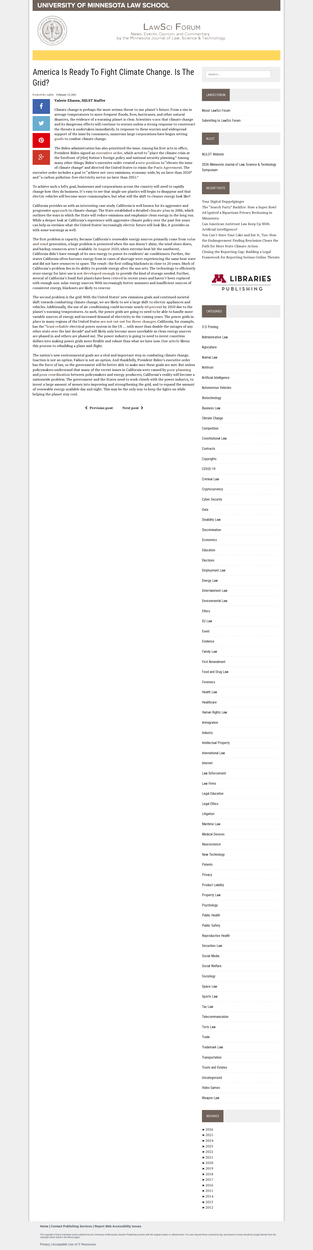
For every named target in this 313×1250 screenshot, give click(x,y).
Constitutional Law (214, 438)
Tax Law (207, 1007)
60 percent (153, 306)
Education (208, 550)
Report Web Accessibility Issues (118, 1226)
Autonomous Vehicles (216, 388)
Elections (208, 560)
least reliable (57, 326)
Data (205, 510)
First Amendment (213, 662)
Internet (207, 763)
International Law (213, 753)
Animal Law (209, 357)
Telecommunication (215, 1017)
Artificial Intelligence (216, 378)
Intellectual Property (216, 743)
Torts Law (209, 1027)
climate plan (159, 210)
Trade (206, 1037)
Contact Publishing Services (71, 1226)
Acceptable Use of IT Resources (74, 1244)
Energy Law (210, 581)
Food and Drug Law (215, 672)
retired (117, 278)
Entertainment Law (214, 591)
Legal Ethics (210, 804)
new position (149, 162)
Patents (207, 864)
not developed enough (96, 273)
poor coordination (54, 374)
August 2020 (108, 248)
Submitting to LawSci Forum (221, 120)
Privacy (207, 875)
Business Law (211, 408)
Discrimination (211, 530)
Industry (207, 733)
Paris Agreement (168, 167)
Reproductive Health (216, 936)
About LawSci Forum (216, 110)
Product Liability (213, 885)
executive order (109, 152)
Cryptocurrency (212, 489)
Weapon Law (210, 1098)
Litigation (208, 814)
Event (206, 631)
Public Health (211, 915)
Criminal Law (210, 479)
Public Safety (211, 925)
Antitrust (207, 367)
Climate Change (212, 418)
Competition (210, 428)
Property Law (211, 895)
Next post (132, 407)
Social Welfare (211, 966)
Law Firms (209, 783)
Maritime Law (211, 824)
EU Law (207, 621)
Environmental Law (214, 601)
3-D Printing (210, 327)
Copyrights (209, 459)
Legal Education (212, 793)
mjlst (50, 94)
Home (44, 1226)
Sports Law (210, 996)
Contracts (208, 449)
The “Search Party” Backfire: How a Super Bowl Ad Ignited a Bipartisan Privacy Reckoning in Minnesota (239, 213)
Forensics (208, 682)
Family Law (209, 651)
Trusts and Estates (214, 1067)
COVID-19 (208, 469)
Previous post (99, 407)
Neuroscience (211, 844)
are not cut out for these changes (128, 321)
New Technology (213, 854)
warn (156, 119)
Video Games (211, 1088)
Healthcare (209, 702)
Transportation (211, 1057)
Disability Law (211, 520)
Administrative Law (215, 337)
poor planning (179, 369)
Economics (209, 540)
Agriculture (209, 347)
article (174, 341)
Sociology (208, 976)
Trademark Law (212, 1047)
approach (60, 210)
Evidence (208, 641)
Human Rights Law (214, 712)
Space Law (209, 986)
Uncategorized (212, 1078)
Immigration (210, 722)
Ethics (206, 611)
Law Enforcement (214, 773)
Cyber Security (212, 499)
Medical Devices (213, 834)
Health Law (209, 692)
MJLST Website (213, 154)
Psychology (210, 905)
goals (59, 138)
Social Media (210, 956)
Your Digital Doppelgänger (223, 201)
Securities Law (212, 946)
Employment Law (213, 570)
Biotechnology (211, 398)
